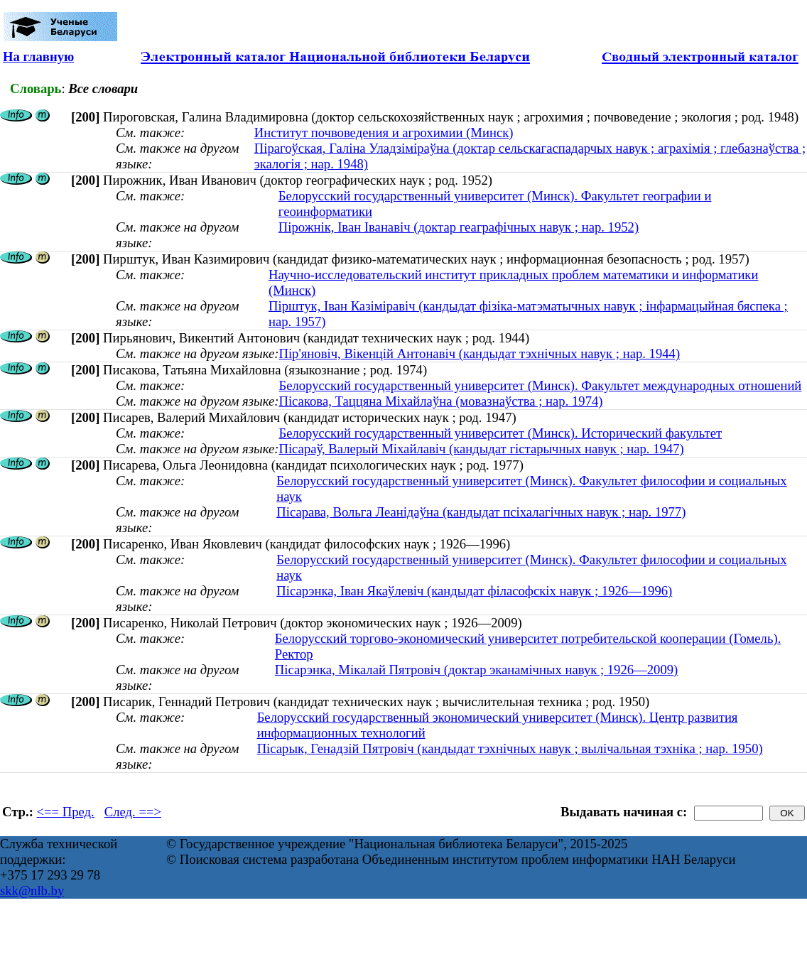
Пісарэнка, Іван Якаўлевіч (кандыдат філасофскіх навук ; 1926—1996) (474, 590)
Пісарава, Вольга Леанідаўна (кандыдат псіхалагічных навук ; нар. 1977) (481, 511)
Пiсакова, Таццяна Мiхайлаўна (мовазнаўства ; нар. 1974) (440, 401)
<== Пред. (65, 811)
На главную (38, 56)
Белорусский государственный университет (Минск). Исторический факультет (500, 433)
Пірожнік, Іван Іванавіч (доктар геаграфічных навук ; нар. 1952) (458, 227)
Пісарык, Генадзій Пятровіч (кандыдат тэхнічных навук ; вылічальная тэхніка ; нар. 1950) (510, 748)
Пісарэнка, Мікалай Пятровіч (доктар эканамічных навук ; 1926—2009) (476, 669)
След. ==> (132, 811)
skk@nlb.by (32, 890)
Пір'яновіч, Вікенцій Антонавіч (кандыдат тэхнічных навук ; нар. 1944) (479, 353)
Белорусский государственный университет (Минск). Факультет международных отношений (539, 385)
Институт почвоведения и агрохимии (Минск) (384, 132)
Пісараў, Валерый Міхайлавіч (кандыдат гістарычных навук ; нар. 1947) (480, 448)
